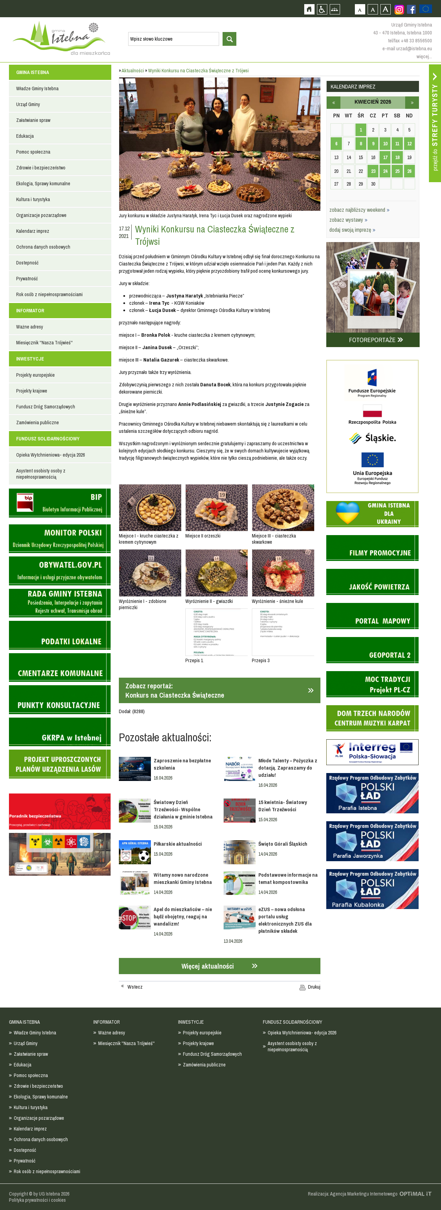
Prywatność (27, 278)
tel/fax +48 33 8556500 (410, 40)
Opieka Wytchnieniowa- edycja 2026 (50, 455)
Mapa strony (334, 9)
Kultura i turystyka (33, 199)
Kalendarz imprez (32, 231)
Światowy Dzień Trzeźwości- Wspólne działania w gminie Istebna (183, 809)
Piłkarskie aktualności (178, 843)
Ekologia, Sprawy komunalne (43, 183)
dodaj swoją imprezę (352, 230)
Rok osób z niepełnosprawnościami (49, 294)
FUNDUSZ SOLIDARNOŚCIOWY (48, 439)
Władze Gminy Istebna (37, 88)
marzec (333, 102)
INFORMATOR (30, 310)
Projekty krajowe (31, 391)
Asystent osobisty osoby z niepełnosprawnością (40, 474)
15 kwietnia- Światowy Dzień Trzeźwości (282, 806)
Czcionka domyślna (360, 9)
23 (373, 171)
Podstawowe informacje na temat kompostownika (288, 878)
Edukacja (25, 136)
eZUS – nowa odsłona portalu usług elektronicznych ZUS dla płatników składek (285, 920)
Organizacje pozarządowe (41, 215)
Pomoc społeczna (33, 152)
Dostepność (27, 263)
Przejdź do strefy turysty (435, 123)
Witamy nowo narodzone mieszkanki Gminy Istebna (183, 878)
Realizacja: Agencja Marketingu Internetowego (353, 1194)
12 (409, 143)
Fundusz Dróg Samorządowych (45, 407)
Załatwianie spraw (33, 120)
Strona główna (309, 9)
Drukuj (314, 986)
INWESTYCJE (30, 359)
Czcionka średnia (372, 9)
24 (385, 171)
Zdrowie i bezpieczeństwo (40, 168)
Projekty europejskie (35, 375)
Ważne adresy (29, 327)
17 (385, 157)
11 (397, 143)
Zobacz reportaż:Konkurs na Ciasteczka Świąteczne (174, 690)
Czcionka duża (385, 9)
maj (412, 102)
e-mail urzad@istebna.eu (407, 48)
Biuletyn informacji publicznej (60, 503)
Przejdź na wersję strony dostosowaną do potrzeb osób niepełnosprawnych (322, 9)
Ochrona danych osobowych (43, 247)
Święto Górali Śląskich (282, 843)
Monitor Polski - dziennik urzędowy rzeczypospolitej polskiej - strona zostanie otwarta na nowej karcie (60, 538)
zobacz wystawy (348, 220)
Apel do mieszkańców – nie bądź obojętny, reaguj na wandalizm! (183, 916)
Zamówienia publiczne (37, 422)
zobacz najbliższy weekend (359, 210)
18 (397, 157)
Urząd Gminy (28, 104)
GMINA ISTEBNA (32, 72)
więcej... (424, 56)
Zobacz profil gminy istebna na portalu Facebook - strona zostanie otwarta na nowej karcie (411, 9)
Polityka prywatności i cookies (37, 1200)
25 (397, 171)
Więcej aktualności (208, 966)
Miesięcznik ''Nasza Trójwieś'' (44, 343)
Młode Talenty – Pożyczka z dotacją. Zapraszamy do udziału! (287, 768)
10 (385, 143)
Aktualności (133, 70)
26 (409, 171)
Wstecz (135, 986)
